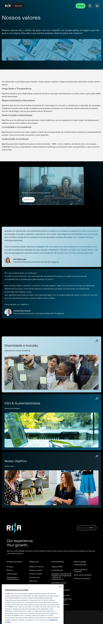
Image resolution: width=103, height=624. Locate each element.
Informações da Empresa (80, 570)
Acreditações (57, 570)
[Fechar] (59, 589)
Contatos (80, 6)
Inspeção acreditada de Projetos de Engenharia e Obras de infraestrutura (61, 576)
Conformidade (35, 574)
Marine (10, 570)
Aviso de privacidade (82, 575)
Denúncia (33, 581)
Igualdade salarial (59, 583)
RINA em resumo (36, 567)
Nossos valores (35, 570)
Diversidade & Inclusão (39, 584)
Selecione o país (87, 527)
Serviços (18, 6)
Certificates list (58, 586)
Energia (10, 567)
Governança (34, 577)
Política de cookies (82, 578)
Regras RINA (57, 567)
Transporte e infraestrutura (12, 578)
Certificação (12, 574)
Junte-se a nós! (28, 199)
